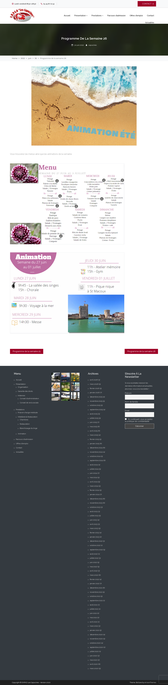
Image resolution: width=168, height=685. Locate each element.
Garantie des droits (25, 391)
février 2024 (94, 490)
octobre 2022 (95, 545)
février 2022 (94, 579)
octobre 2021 (95, 596)
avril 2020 (94, 664)
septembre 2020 (96, 647)
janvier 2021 (94, 630)
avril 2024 (94, 482)
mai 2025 (93, 426)
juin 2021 (93, 613)
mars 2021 (94, 626)
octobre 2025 (95, 405)
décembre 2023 (96, 499)
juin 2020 (93, 656)
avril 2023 (94, 524)
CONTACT (147, 4)
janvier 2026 (95, 392)
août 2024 (94, 465)
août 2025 (94, 414)
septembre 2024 (96, 460)
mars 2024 (94, 486)
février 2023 (94, 533)
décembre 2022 (96, 541)
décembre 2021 (96, 588)
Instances (21, 395)
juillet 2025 (94, 418)
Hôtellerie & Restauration (27, 417)
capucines (93, 45)
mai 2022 (93, 567)
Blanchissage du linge (28, 428)
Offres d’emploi (136, 16)
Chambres (24, 420)
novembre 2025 (96, 401)
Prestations (97, 16)
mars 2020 (94, 668)
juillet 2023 (94, 516)
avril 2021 (93, 622)
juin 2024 (93, 473)
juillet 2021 (94, 609)
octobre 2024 (95, 456)
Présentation (80, 16)
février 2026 (94, 388)
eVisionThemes (150, 682)
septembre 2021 (96, 600)
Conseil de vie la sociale (29, 403)
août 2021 (94, 605)
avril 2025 (94, 431)
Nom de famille (131, 402)
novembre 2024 (96, 452)
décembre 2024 (96, 448)
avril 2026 (94, 380)
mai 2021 (93, 617)
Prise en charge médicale (28, 412)
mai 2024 (93, 477)
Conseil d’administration (29, 398)
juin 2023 (93, 520)
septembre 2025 (96, 409)
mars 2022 (94, 575)
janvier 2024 (94, 494)
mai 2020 (93, 660)
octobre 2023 (95, 507)
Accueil (67, 16)
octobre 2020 (95, 643)
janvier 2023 (94, 537)
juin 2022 (93, 562)
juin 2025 (93, 422)
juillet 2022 (94, 558)
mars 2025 (94, 435)
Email (127, 410)
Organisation (23, 387)
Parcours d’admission (116, 16)
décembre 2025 (96, 397)
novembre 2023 (96, 503)
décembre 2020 (96, 634)
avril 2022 (94, 571)
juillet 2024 (94, 469)
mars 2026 (94, 384)
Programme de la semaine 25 (27, 351)
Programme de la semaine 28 (141, 351)
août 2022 (94, 554)
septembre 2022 (96, 550)
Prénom (128, 393)
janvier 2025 (94, 443)
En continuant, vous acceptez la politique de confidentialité (139, 420)
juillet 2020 (94, 651)
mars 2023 (94, 528)
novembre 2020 (96, 639)
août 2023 (94, 511)
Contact (150, 16)
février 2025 (94, 439)
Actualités (149, 23)
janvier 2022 (94, 583)
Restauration (25, 424)
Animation (22, 434)
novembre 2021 (96, 592)
